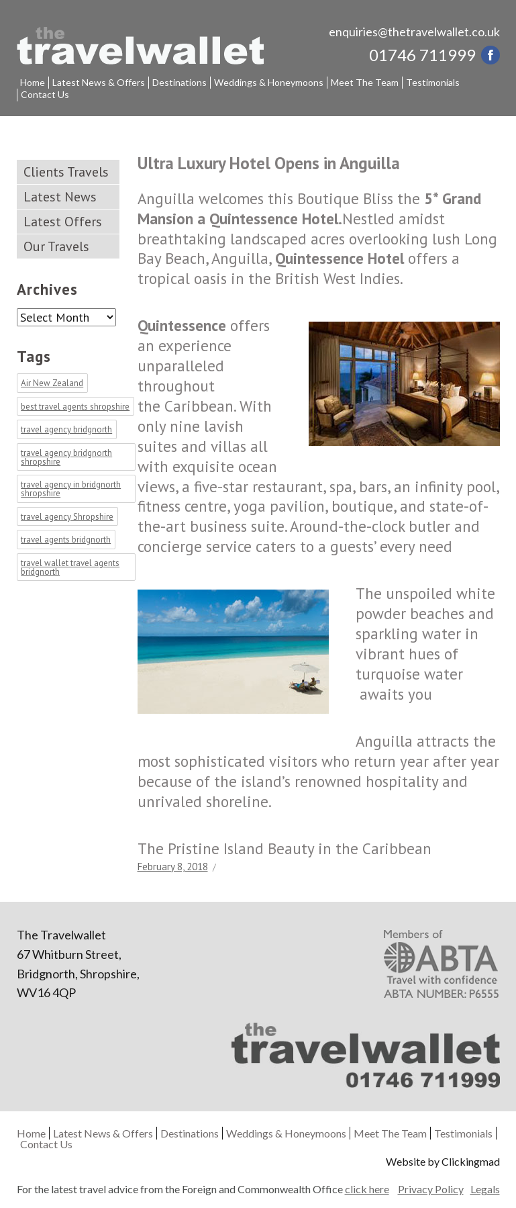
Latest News (60, 196)
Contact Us (45, 94)
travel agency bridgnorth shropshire (66, 457)
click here (367, 1188)
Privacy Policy (431, 1189)
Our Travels (56, 246)
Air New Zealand (52, 383)
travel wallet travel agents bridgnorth (70, 567)
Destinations (179, 82)
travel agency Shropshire (67, 516)
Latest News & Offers (98, 82)
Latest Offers (62, 221)
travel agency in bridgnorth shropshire (71, 489)
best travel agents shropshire (75, 406)
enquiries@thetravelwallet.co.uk (414, 31)
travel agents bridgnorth (66, 540)
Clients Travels (66, 172)
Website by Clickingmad (443, 1161)
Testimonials (433, 82)
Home (32, 82)
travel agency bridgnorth (66, 430)
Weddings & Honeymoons (268, 82)
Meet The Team (365, 82)
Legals (485, 1189)
